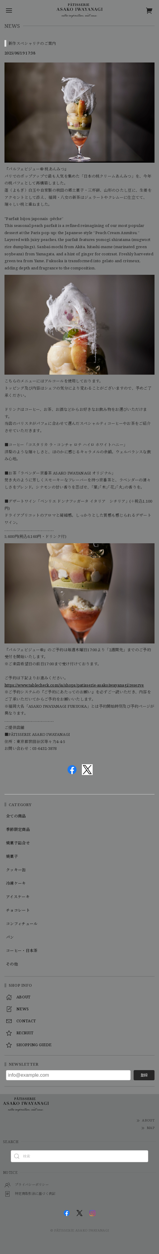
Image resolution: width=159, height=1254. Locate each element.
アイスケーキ (18, 897)
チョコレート (18, 910)
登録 (144, 1075)
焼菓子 (12, 856)
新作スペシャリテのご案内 (32, 43)
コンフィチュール (21, 924)
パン (10, 937)
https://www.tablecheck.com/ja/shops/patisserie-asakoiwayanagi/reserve (74, 685)
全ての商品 (16, 816)
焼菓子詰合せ (18, 843)
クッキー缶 (16, 870)
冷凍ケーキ (16, 883)
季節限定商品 (18, 829)
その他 (12, 964)
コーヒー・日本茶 (21, 950)
